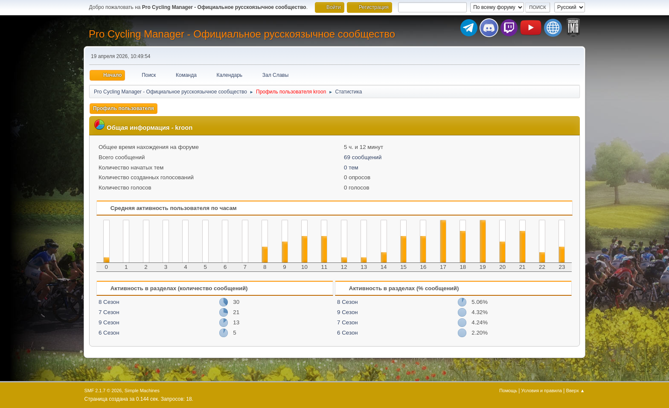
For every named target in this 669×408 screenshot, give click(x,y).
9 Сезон (109, 322)
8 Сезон (109, 302)
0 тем (351, 167)
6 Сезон (109, 332)
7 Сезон (109, 312)
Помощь (508, 390)
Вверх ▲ (575, 390)
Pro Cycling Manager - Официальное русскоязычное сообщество (242, 34)
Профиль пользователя (123, 108)
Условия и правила (541, 390)
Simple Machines (142, 390)
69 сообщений (362, 157)
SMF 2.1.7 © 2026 (103, 390)
